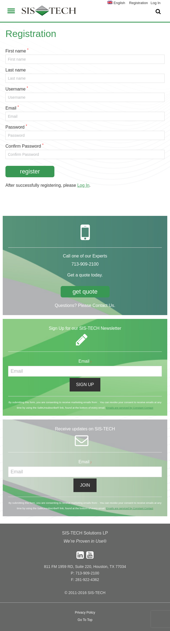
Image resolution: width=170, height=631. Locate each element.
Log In (83, 185)
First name (15, 51)
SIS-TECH (49, 12)
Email (10, 108)
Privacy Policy (85, 612)
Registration (138, 3)
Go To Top (85, 620)
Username (15, 89)
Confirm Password (23, 146)
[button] (11, 10)
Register (30, 171)
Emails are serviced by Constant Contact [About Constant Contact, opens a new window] (129, 407)
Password (14, 127)
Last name (15, 70)
